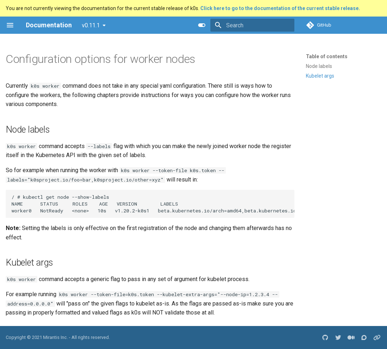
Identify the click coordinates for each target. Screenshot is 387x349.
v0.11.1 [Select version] (91, 25)
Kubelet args (320, 76)
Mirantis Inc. (55, 337)
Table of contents (327, 56)
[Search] (252, 25)
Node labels (319, 66)
